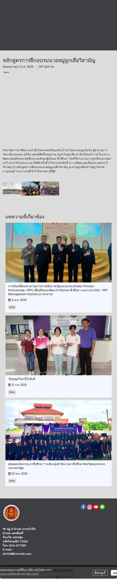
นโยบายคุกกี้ (32, 573)
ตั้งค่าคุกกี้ (99, 572)
